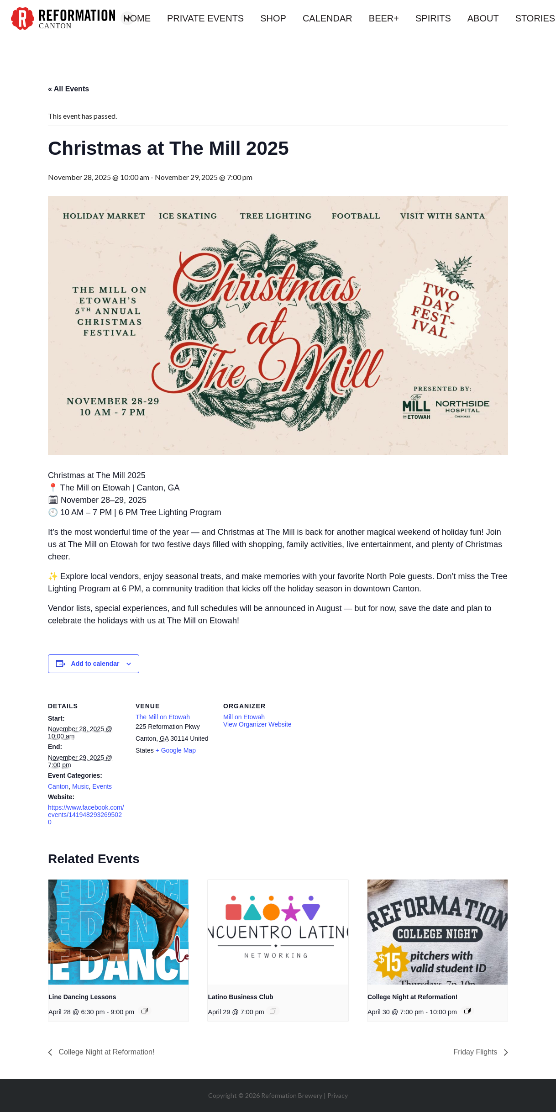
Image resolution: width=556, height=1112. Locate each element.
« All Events (68, 89)
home (137, 18)
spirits (433, 18)
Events (102, 786)
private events (205, 18)
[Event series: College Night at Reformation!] (467, 1010)
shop (273, 18)
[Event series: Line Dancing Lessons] (145, 1010)
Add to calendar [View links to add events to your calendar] (95, 663)
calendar (327, 18)
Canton (58, 786)
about (483, 18)
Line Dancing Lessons (82, 997)
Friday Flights (476, 1052)
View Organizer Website (257, 724)
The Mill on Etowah (163, 717)
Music (80, 786)
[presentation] (118, 932)
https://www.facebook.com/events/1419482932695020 (86, 815)
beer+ (384, 18)
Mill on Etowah (244, 717)
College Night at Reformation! (412, 997)
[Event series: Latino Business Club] (273, 1010)
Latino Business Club (240, 997)
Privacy (337, 1095)
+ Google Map (176, 750)
